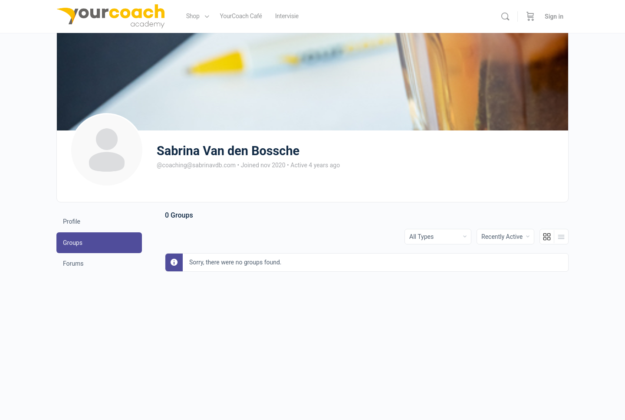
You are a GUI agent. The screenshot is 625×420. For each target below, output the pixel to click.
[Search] (505, 16)
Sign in (554, 16)
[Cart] (530, 16)
